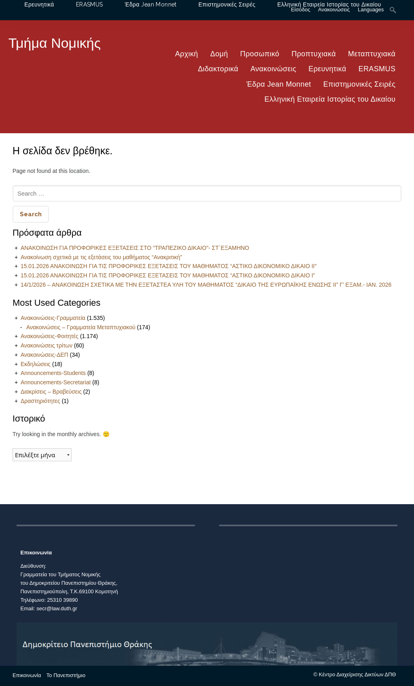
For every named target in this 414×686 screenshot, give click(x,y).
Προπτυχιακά (313, 54)
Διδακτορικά (218, 69)
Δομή (219, 54)
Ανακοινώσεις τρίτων (46, 345)
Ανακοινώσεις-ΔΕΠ (44, 355)
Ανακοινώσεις (274, 69)
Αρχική (186, 54)
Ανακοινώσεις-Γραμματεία (53, 318)
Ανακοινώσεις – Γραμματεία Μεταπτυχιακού (80, 327)
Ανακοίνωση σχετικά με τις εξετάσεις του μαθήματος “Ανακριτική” (101, 257)
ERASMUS (376, 69)
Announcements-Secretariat (56, 382)
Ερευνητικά (327, 69)
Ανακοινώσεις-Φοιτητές (49, 336)
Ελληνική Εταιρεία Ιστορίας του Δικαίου (329, 99)
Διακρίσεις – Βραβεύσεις (51, 391)
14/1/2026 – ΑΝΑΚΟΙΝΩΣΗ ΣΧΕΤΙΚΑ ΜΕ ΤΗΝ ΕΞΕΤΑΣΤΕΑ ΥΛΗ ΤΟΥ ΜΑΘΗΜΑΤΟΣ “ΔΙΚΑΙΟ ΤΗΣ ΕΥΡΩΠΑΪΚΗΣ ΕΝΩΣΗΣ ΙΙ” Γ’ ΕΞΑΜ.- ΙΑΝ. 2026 (206, 284)
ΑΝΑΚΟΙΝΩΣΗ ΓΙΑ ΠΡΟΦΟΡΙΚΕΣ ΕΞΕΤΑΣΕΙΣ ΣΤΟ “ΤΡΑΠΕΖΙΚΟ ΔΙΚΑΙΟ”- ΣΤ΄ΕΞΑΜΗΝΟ (135, 248)
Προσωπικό (259, 54)
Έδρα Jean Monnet (278, 84)
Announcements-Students (53, 373)
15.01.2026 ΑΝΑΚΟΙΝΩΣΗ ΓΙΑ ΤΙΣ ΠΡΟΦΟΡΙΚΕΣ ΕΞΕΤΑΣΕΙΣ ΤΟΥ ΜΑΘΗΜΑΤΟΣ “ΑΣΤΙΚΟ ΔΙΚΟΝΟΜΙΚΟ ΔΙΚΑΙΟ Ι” (168, 275)
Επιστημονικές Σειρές (359, 84)
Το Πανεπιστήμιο (65, 675)
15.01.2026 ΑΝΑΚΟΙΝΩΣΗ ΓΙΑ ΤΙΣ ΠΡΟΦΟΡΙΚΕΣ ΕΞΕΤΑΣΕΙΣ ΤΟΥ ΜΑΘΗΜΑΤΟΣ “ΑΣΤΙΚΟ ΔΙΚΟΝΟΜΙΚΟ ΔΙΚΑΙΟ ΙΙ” (169, 266)
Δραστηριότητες (40, 401)
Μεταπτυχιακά (372, 54)
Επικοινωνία (27, 675)
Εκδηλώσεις (36, 364)
